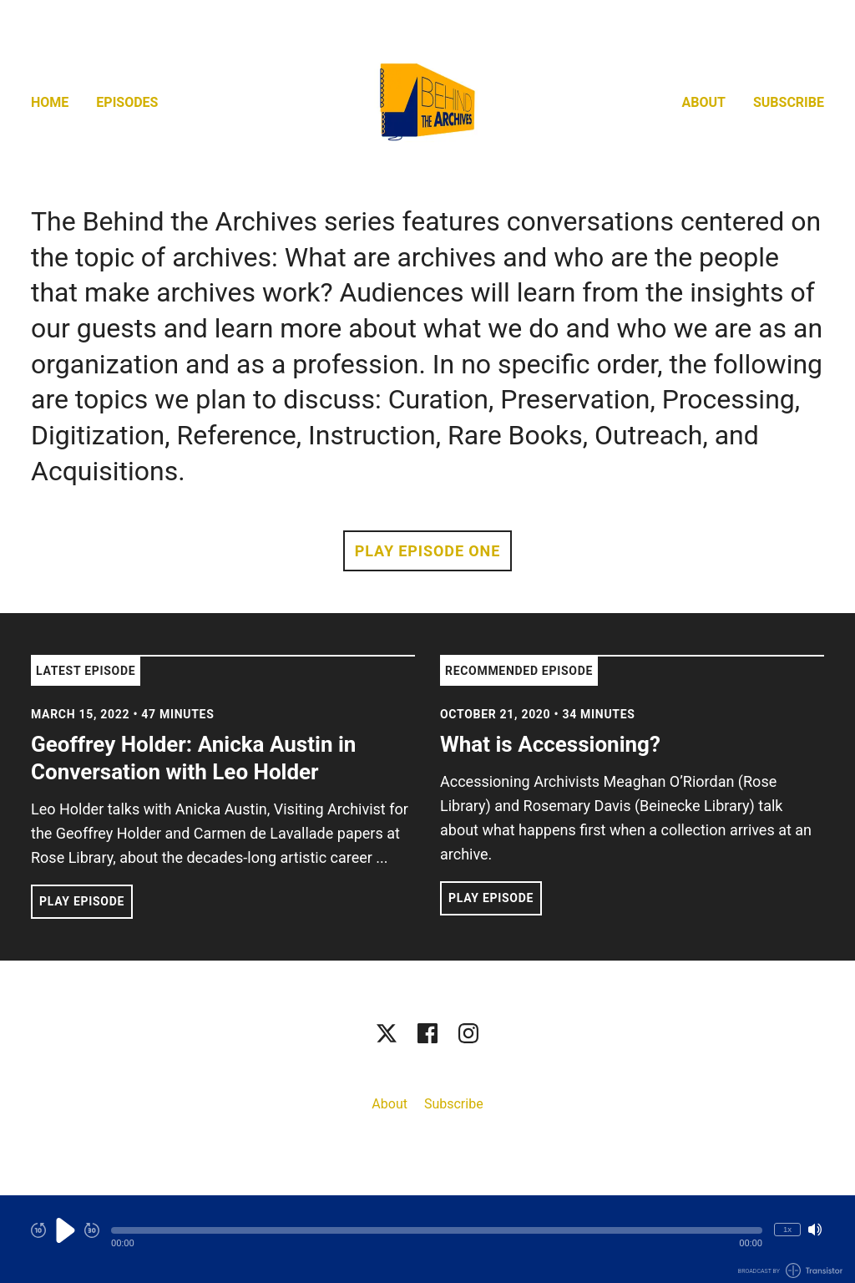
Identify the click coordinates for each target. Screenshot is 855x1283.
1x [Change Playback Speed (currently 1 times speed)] (787, 1229)
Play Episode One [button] (427, 551)
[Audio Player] (427, 1239)
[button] (436, 1230)
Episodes (127, 102)
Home (49, 102)
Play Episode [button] (81, 901)
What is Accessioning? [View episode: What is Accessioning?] (550, 744)
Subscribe (788, 102)
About (704, 102)
